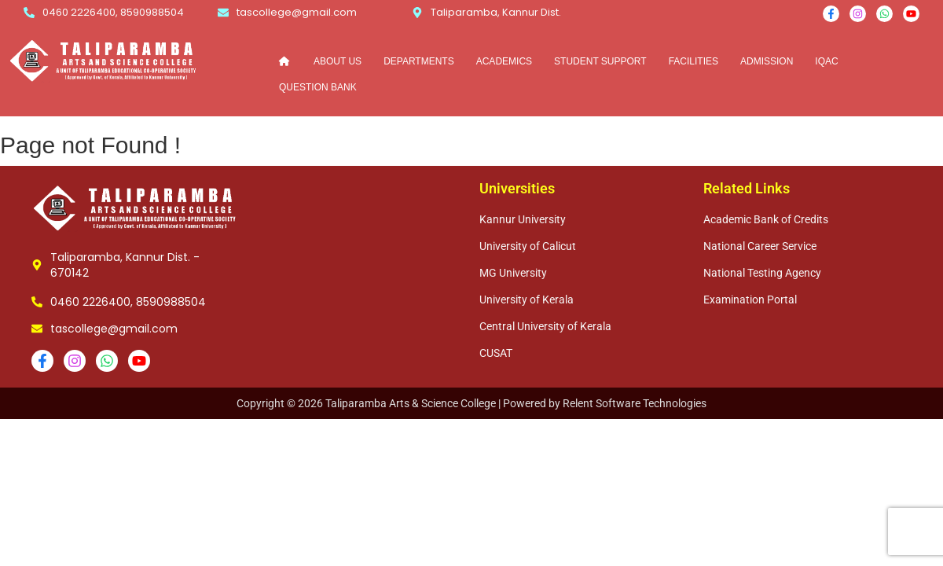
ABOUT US (337, 60)
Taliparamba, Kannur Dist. (496, 12)
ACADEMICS (504, 60)
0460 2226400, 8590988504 (113, 12)
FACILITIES (693, 60)
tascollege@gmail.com (297, 12)
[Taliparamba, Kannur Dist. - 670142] (36, 264)
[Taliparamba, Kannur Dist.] (417, 12)
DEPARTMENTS (418, 60)
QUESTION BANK (318, 86)
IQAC (826, 60)
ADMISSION (766, 60)
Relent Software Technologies (634, 403)
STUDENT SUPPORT (600, 60)
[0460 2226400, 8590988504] (29, 12)
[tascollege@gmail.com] (223, 12)
